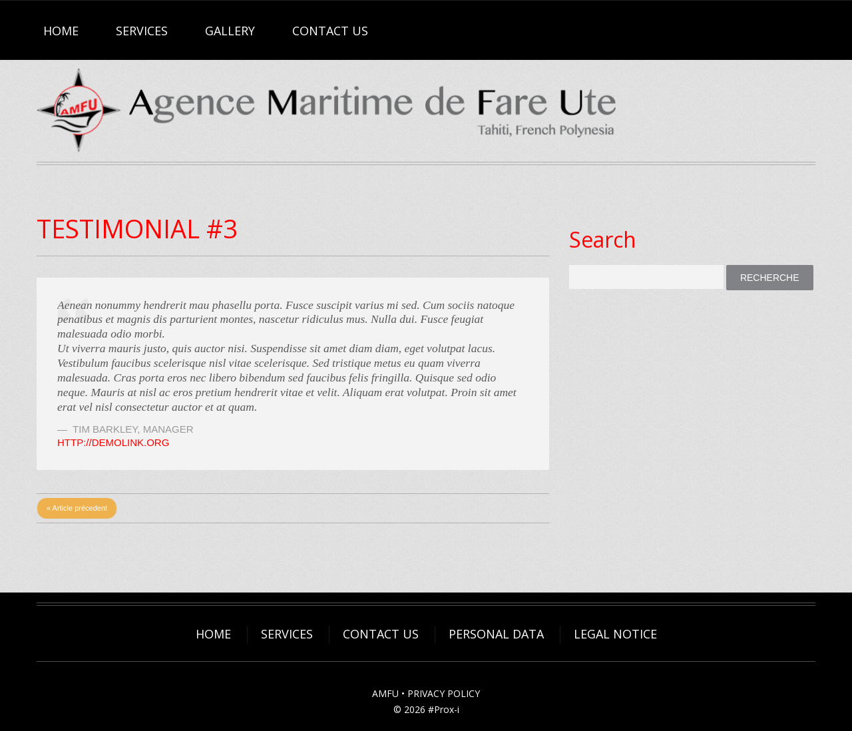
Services (142, 31)
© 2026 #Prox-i (426, 709)
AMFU (385, 693)
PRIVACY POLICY (443, 693)
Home (61, 31)
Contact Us (330, 31)
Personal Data (496, 634)
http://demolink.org (113, 442)
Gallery (230, 31)
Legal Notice (615, 634)
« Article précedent (77, 508)
